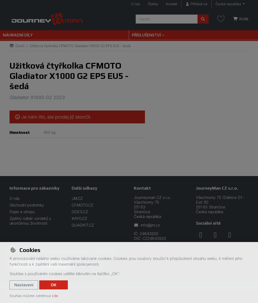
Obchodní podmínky (27, 205)
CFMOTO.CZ (82, 205)
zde (55, 296)
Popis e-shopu (22, 211)
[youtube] (229, 235)
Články (153, 4)
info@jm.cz (147, 225)
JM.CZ (77, 198)
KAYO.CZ (79, 218)
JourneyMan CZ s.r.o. (217, 188)
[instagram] (215, 235)
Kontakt (171, 4)
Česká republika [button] (228, 4)
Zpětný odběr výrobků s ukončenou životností (30, 221)
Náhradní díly (18, 35)
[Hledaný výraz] (167, 19)
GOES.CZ (80, 211)
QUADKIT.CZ (83, 225)
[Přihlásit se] (196, 4)
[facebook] (200, 235)
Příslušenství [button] (146, 35)
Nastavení (23, 285)
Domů (17, 46)
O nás (135, 4)
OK (53, 285)
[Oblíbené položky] (220, 19)
